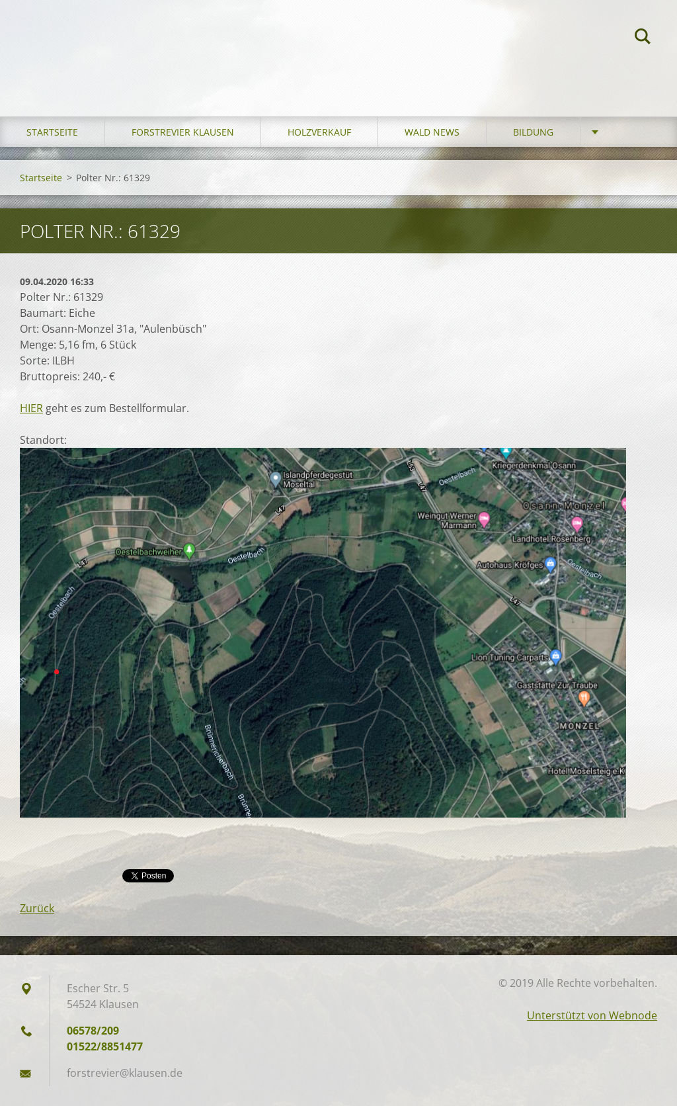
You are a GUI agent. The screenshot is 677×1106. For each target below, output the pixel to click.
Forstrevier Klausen (183, 132)
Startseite (52, 132)
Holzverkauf (319, 132)
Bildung (533, 132)
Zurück (37, 908)
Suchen (643, 38)
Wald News (432, 132)
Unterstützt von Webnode (592, 1015)
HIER (31, 408)
